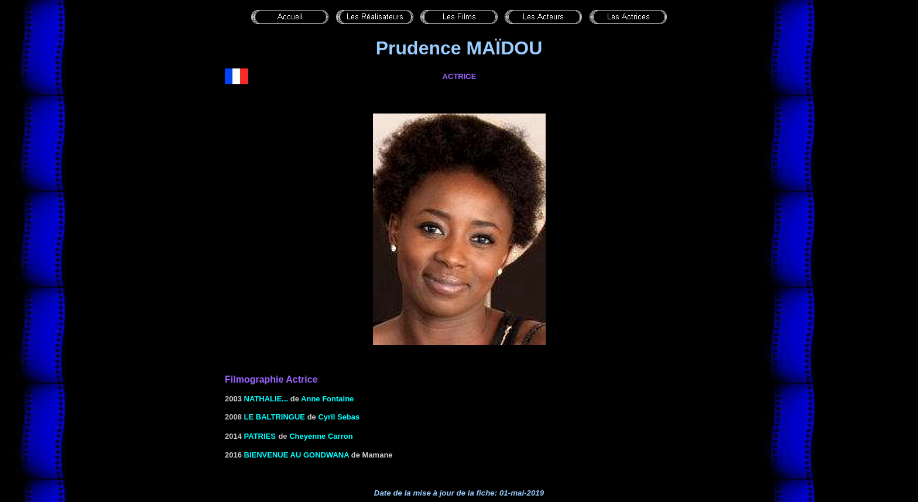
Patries (260, 436)
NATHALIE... (266, 398)
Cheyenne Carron (320, 436)
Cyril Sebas (338, 416)
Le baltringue (274, 416)
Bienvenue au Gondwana (297, 455)
